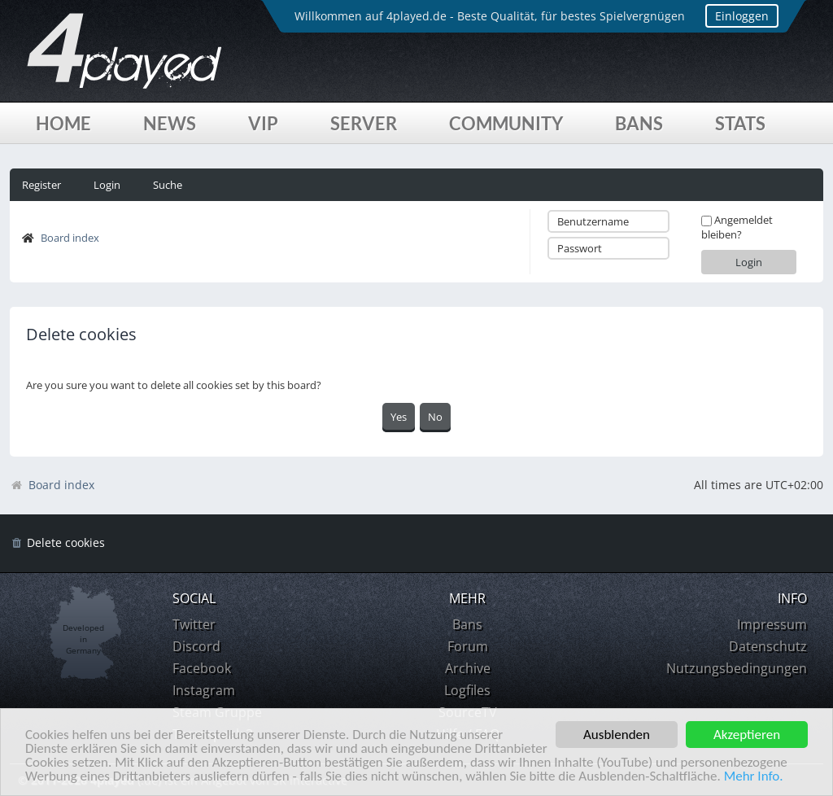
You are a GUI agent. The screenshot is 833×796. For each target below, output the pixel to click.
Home (63, 123)
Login (107, 184)
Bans (639, 123)
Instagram (203, 690)
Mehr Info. (753, 777)
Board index (70, 237)
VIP (263, 123)
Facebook (201, 668)
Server (363, 123)
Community (506, 123)
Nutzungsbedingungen (736, 668)
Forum (467, 646)
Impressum (772, 624)
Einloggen (742, 16)
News (169, 123)
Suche (167, 184)
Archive (468, 668)
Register (41, 184)
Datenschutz (768, 646)
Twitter (194, 624)
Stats (740, 123)
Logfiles (467, 690)
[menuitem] (57, 543)
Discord (196, 646)
